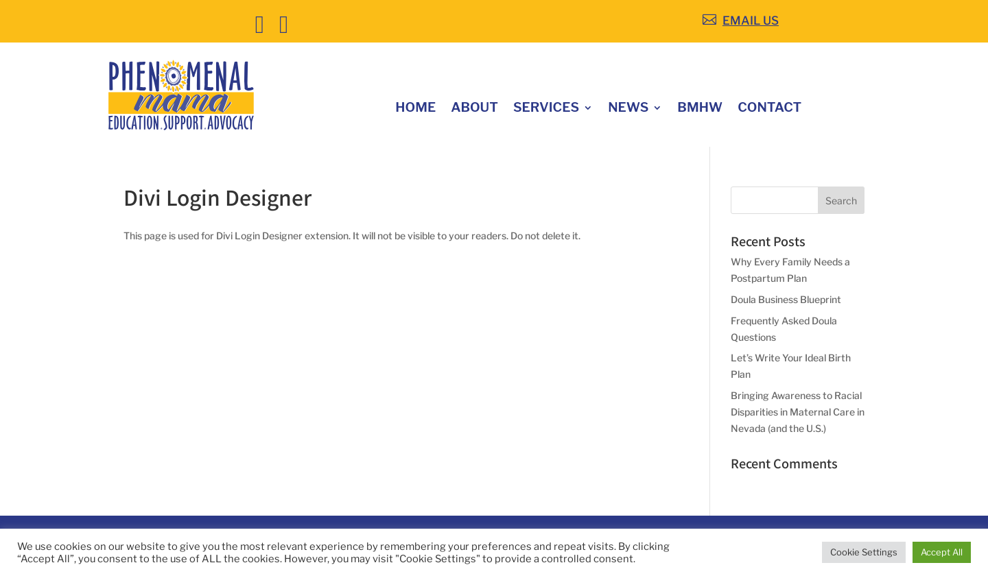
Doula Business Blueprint (786, 299)
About (474, 109)
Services (546, 109)
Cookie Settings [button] (863, 552)
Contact (769, 109)
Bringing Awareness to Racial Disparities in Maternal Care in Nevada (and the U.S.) (797, 411)
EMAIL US (750, 20)
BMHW (699, 109)
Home (415, 109)
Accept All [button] (942, 552)
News (628, 109)
